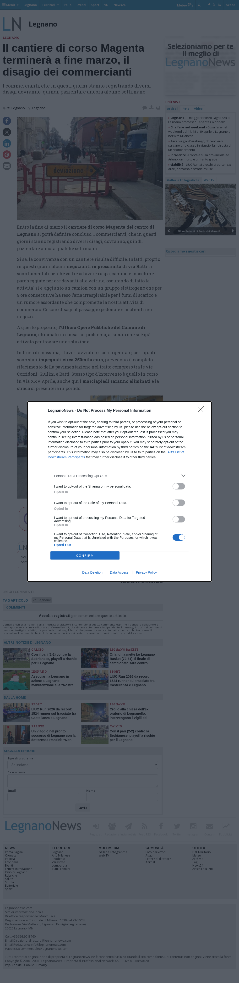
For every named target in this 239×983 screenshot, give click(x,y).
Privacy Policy (146, 572)
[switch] (179, 486)
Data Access (119, 572)
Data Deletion (92, 572)
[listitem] (119, 475)
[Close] (202, 410)
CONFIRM (85, 555)
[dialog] (119, 491)
